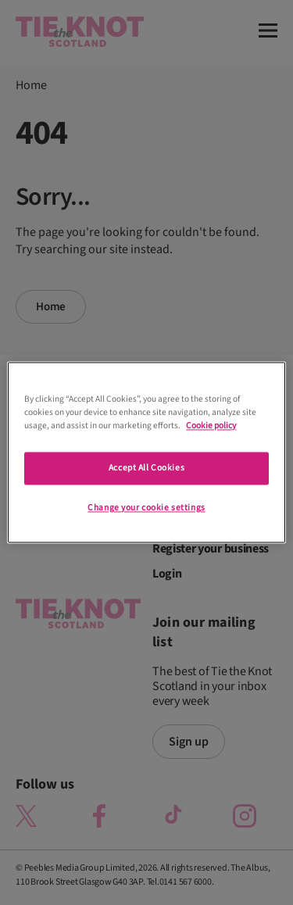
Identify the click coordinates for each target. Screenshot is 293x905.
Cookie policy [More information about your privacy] (211, 426)
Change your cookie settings (146, 508)
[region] (146, 452)
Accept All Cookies (146, 468)
